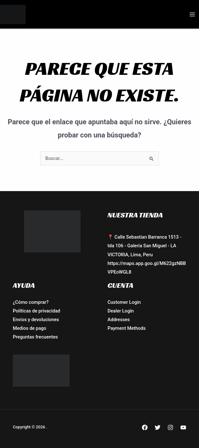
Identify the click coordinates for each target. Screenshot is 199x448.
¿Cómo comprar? (30, 302)
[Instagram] (170, 427)
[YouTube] (183, 427)
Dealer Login (121, 311)
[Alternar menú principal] (192, 14)
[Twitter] (157, 427)
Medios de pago (29, 328)
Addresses (119, 319)
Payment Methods (127, 328)
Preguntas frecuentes (35, 337)
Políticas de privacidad (36, 311)
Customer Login (124, 302)
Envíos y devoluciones (36, 319)
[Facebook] (145, 427)
